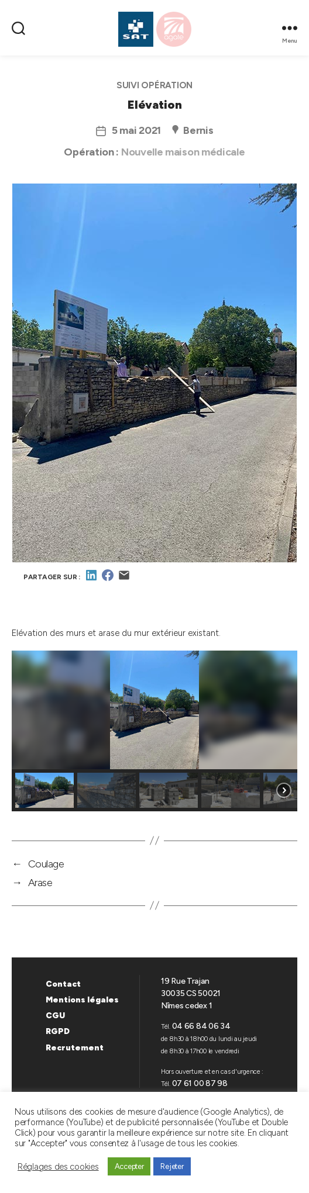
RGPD (58, 1031)
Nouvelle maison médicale (183, 152)
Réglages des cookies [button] (58, 1166)
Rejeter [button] (171, 1166)
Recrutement (75, 1048)
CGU (55, 1016)
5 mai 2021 (136, 130)
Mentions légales (82, 1000)
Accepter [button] (129, 1166)
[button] (44, 790)
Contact (63, 984)
